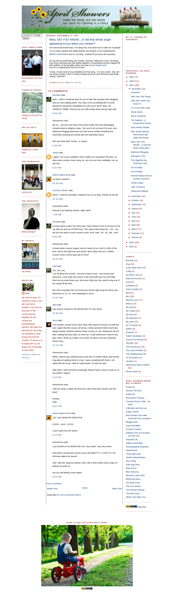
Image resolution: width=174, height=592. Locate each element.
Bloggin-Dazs (132, 422)
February (136, 233)
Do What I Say (132, 275)
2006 (131, 242)
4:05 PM (77, 82)
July (134, 213)
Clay (128, 264)
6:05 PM (57, 113)
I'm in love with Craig (140, 108)
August (134, 208)
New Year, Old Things (141, 96)
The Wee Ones (133, 493)
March (135, 229)
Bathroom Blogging (139, 152)
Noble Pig (130, 394)
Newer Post (52, 489)
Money (129, 304)
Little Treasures (138, 187)
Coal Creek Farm (134, 268)
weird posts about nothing (137, 365)
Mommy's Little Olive (135, 475)
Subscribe (141, 507)
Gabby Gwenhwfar (134, 443)
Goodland (130, 285)
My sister (130, 322)
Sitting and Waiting (139, 191)
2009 (131, 77)
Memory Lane (132, 300)
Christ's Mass (137, 183)
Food (128, 282)
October (135, 200)
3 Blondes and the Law (136, 408)
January (135, 237)
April (27, 293)
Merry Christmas (138, 116)
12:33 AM (57, 199)
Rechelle (56, 95)
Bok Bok (129, 260)
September (137, 204)
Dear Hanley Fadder (140, 127)
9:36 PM (57, 145)
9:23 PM (57, 477)
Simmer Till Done (134, 391)
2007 (131, 85)
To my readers (132, 358)
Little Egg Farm (133, 464)
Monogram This (138, 156)
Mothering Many (133, 479)
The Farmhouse (133, 347)
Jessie (55, 153)
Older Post (117, 489)
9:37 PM (57, 168)
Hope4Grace (132, 450)
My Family (130, 311)
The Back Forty (133, 483)
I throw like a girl (133, 454)
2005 (131, 246)
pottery (129, 329)
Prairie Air (130, 387)
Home (85, 488)
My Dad (129, 307)
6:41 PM (57, 406)
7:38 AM (56, 214)
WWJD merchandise (58, 54)
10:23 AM (57, 259)
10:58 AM (57, 313)
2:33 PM (57, 377)
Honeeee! (135, 92)
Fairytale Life (132, 439)
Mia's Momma (132, 472)
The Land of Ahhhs (134, 350)
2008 (131, 81)
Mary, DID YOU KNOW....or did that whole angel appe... (141, 145)
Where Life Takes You (136, 497)
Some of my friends (135, 339)
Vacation (130, 361)
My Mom (130, 314)
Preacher (130, 332)
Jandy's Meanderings (135, 457)
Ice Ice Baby (136, 167)
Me (127, 296)
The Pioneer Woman (135, 490)
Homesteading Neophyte (137, 447)
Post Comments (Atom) (70, 495)
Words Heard (132, 371)
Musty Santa (136, 112)
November (137, 196)
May (134, 221)
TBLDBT (130, 343)
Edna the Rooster (134, 278)
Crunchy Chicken (60, 190)
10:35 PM (57, 183)
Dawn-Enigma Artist (61, 175)
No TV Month (132, 325)
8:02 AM (56, 237)
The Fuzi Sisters (133, 486)
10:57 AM (57, 298)
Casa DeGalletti (133, 426)
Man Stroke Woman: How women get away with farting (140, 134)
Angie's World (132, 412)
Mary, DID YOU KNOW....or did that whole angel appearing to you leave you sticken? (80, 41)
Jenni (54, 320)
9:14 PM (57, 435)
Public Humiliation (134, 336)
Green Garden (132, 289)
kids (127, 293)
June (134, 217)
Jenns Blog (131, 461)
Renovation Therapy (135, 398)
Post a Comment (53, 484)
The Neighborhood (134, 354)
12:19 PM (57, 345)
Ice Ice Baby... (137, 171)
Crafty (128, 271)
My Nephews (132, 318)
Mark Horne (131, 468)
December (137, 89)
